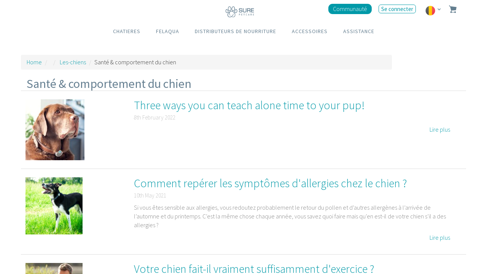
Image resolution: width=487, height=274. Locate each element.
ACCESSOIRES (310, 31)
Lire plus (440, 129)
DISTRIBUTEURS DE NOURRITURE (235, 31)
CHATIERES (126, 31)
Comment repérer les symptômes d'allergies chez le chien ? (270, 183)
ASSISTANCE (358, 31)
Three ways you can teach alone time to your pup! (249, 105)
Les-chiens (73, 62)
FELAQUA (167, 31)
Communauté (350, 9)
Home (34, 62)
